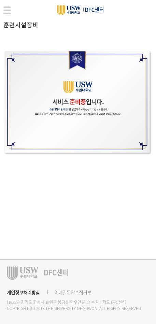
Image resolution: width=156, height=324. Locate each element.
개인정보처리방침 (23, 292)
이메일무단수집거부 (72, 292)
